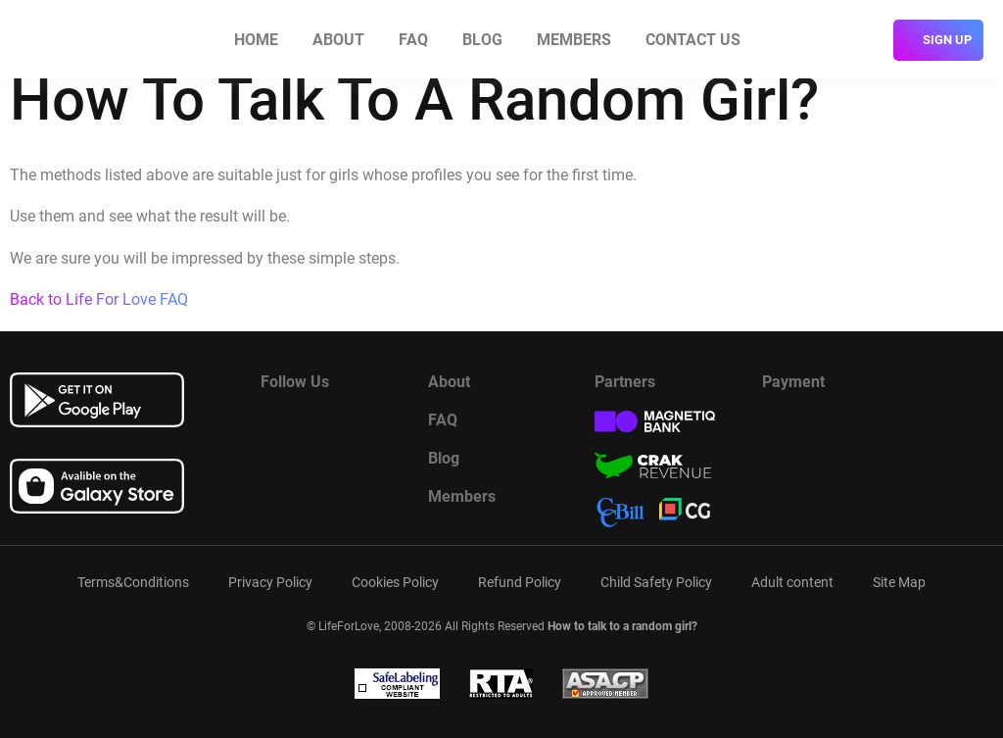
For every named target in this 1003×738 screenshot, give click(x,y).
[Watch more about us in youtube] (324, 425)
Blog (482, 39)
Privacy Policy (270, 582)
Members (574, 39)
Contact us (692, 39)
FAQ (413, 39)
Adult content (792, 582)
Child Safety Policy (656, 582)
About (338, 39)
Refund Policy (519, 582)
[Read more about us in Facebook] (275, 425)
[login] (867, 40)
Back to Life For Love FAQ (99, 299)
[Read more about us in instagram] (373, 425)
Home (256, 39)
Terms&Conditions (133, 582)
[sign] (938, 40)
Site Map (899, 582)
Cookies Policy (395, 582)
